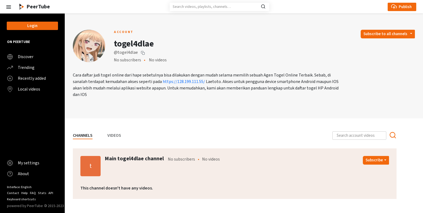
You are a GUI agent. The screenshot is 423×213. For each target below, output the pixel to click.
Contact (13, 193)
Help (24, 193)
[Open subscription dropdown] (388, 34)
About (18, 174)
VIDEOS (114, 135)
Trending (21, 68)
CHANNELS (83, 135)
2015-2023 (54, 205)
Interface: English (19, 187)
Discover (20, 57)
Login (32, 26)
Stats (42, 193)
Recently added (26, 78)
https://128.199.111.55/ (184, 82)
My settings (23, 163)
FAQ (33, 193)
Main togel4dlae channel (134, 158)
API (51, 193)
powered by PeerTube (25, 205)
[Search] (219, 7)
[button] (8, 6)
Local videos (23, 89)
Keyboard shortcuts (21, 199)
